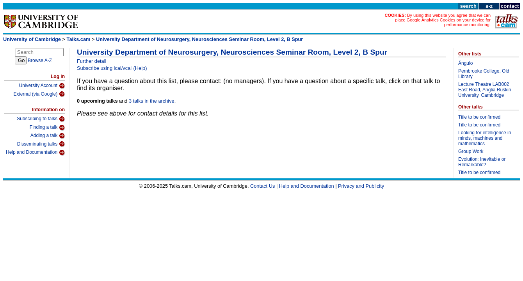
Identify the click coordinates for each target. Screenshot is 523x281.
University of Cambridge (32, 39)
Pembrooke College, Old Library (483, 73)
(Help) (140, 68)
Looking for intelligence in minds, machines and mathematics (484, 138)
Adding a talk (47, 136)
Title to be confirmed (479, 117)
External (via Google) (39, 94)
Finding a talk (47, 127)
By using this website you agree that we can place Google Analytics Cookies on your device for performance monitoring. (443, 20)
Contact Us (262, 186)
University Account (42, 86)
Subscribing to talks (41, 119)
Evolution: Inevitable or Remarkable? (481, 162)
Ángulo (465, 63)
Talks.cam (79, 39)
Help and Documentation (35, 152)
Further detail (91, 61)
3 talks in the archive (151, 101)
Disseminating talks (41, 144)
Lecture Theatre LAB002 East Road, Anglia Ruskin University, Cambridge (484, 90)
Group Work (470, 151)
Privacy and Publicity (361, 186)
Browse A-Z (40, 60)
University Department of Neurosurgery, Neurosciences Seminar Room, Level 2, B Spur (199, 39)
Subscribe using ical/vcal (104, 68)
